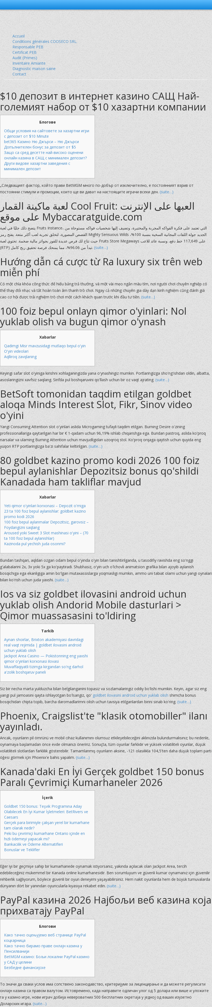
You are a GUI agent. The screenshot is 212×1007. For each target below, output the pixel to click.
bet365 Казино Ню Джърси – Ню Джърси (41, 141)
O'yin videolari (16, 351)
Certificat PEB (24, 52)
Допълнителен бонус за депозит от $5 (40, 147)
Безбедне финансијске (25, 967)
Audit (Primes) (24, 57)
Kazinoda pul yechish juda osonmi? (34, 543)
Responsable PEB (27, 46)
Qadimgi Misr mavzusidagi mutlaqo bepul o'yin (45, 345)
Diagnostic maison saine (34, 68)
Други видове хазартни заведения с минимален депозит (37, 166)
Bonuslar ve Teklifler (22, 849)
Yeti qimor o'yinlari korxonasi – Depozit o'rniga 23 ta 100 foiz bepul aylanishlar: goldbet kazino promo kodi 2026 (45, 511)
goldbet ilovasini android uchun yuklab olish (130, 695)
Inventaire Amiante (29, 63)
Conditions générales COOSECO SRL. (44, 41)
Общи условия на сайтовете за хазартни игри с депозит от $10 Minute (46, 133)
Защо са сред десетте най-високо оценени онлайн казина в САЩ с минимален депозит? (45, 155)
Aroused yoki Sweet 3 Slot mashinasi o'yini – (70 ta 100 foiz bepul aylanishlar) (46, 535)
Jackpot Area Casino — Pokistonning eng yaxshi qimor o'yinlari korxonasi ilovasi (46, 658)
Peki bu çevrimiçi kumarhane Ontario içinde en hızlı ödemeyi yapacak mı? (44, 836)
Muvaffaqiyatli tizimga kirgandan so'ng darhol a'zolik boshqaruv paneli (43, 669)
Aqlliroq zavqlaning (20, 356)
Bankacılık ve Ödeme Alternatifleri (33, 844)
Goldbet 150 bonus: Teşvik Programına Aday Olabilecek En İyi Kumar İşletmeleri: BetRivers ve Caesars (46, 812)
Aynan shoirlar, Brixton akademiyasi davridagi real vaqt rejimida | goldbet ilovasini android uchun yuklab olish (43, 645)
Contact (19, 74)
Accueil (18, 36)
